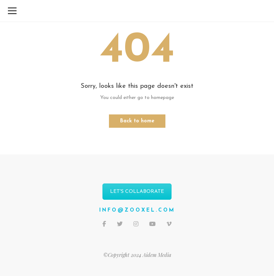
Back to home (137, 121)
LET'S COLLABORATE (137, 191)
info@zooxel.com (137, 210)
